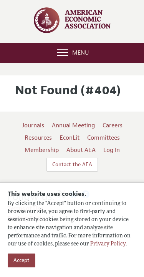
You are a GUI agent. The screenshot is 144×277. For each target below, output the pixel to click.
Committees (103, 138)
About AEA (81, 150)
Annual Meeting (73, 125)
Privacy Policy (108, 244)
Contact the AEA (72, 164)
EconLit (69, 138)
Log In (111, 150)
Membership (42, 150)
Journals (33, 125)
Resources (38, 138)
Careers (112, 125)
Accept (21, 260)
